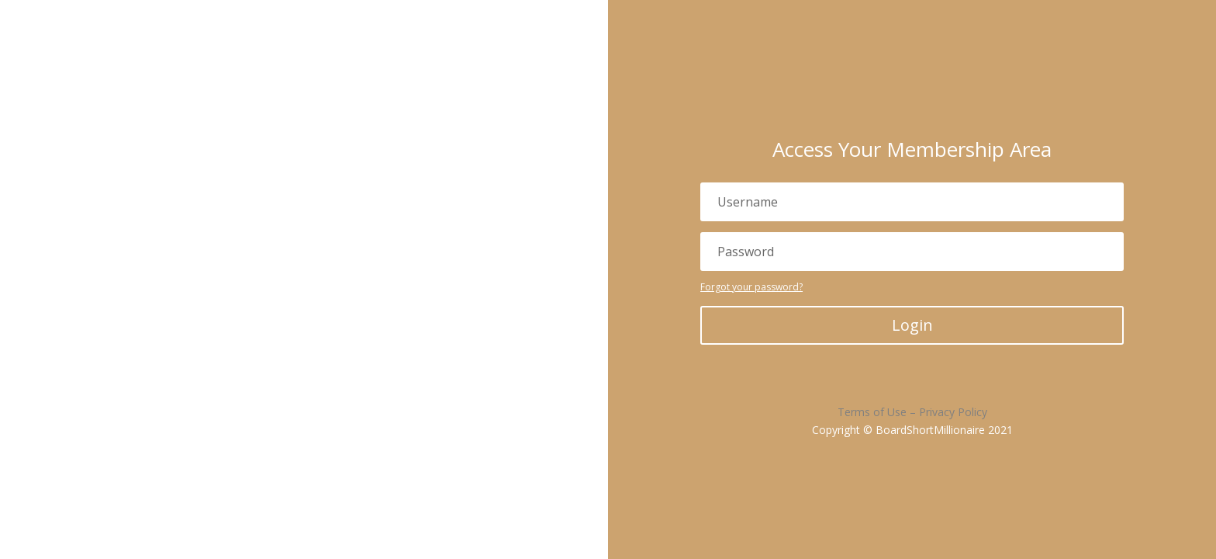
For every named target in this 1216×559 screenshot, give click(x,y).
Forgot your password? (751, 286)
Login (912, 324)
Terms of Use (872, 411)
